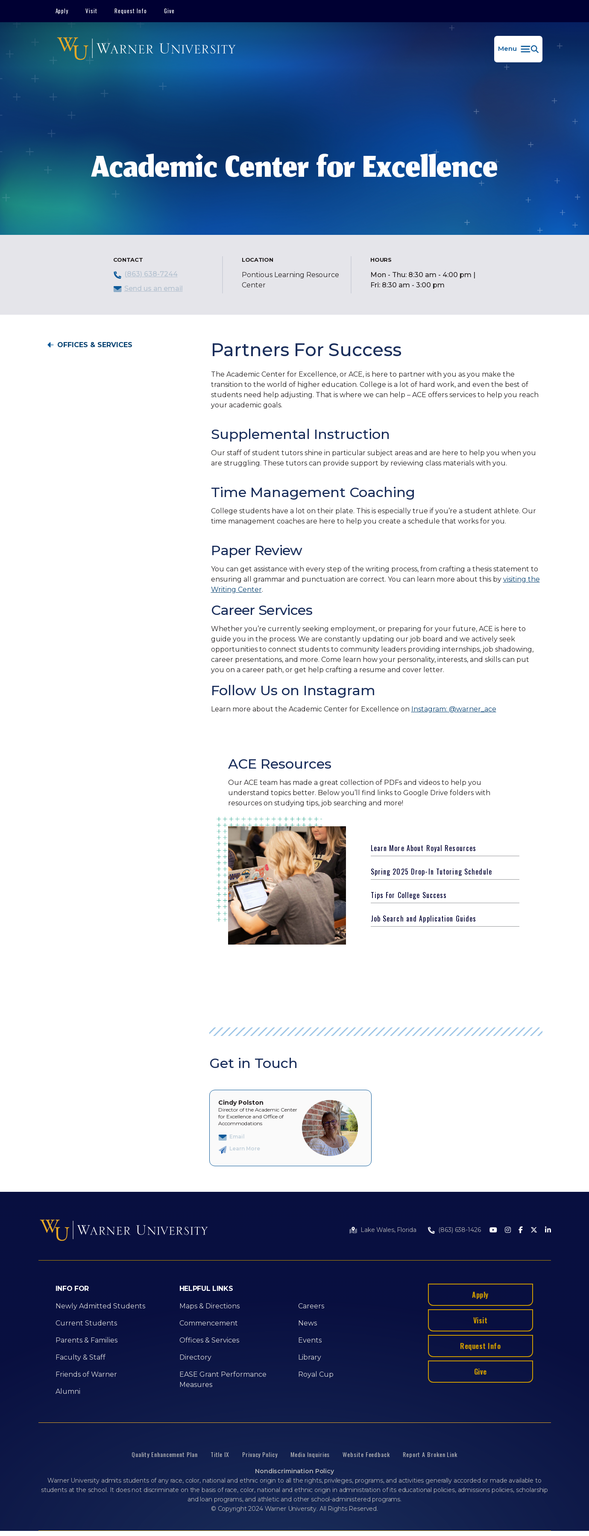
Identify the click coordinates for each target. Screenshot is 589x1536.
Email (237, 1136)
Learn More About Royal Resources (424, 848)
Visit (91, 10)
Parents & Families (86, 1340)
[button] (518, 49)
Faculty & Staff (80, 1357)
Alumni (68, 1391)
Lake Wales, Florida (388, 1230)
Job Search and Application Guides (424, 918)
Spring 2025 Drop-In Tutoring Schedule (431, 871)
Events (310, 1340)
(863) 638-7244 (151, 274)
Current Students (86, 1323)
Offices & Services (94, 345)
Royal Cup (316, 1374)
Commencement (208, 1323)
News (307, 1323)
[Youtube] (493, 1230)
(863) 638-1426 (459, 1230)
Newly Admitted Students (100, 1306)
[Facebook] (521, 1230)
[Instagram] (508, 1230)
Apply (62, 10)
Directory (195, 1357)
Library (309, 1357)
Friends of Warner (86, 1374)
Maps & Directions (209, 1306)
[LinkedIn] (548, 1230)
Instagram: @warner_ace (453, 709)
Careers (311, 1306)
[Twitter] (533, 1230)
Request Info (130, 10)
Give (169, 10)
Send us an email (153, 288)
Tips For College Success (409, 895)
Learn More (244, 1148)
